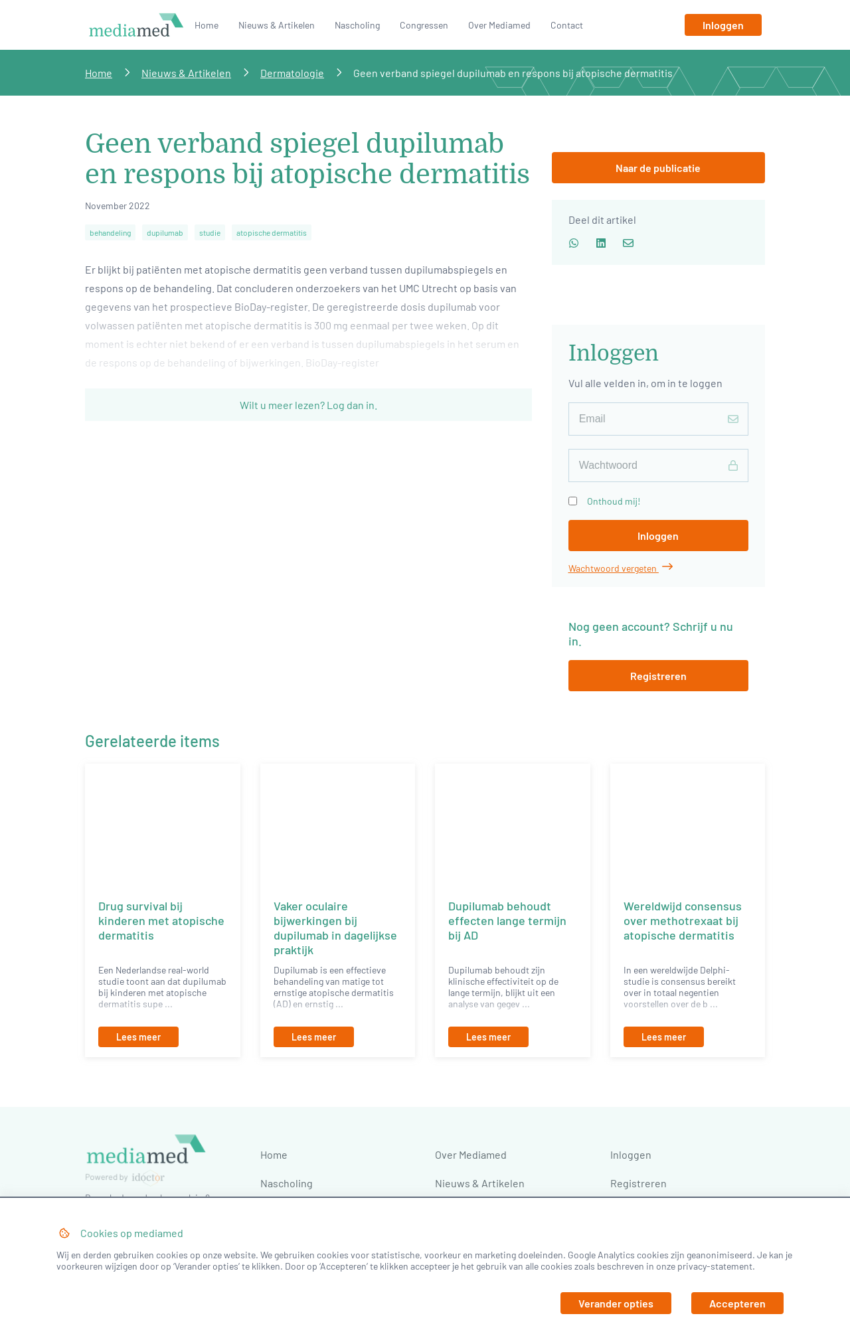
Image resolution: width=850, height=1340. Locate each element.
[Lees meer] (162, 1037)
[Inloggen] (723, 25)
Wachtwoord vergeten (620, 568)
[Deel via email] (628, 242)
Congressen (424, 25)
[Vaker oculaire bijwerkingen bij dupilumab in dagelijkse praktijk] (338, 824)
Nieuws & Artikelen (276, 25)
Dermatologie (292, 72)
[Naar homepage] (136, 35)
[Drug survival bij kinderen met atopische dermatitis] (162, 824)
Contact (567, 25)
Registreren (638, 1183)
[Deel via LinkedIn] (601, 242)
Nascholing (357, 25)
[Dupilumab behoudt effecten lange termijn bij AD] (512, 824)
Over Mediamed (499, 25)
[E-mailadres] (658, 419)
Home (206, 25)
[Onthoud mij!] (572, 501)
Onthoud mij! (613, 501)
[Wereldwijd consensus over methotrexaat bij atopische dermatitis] (688, 824)
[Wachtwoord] (658, 465)
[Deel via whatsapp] (573, 242)
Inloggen (630, 1154)
